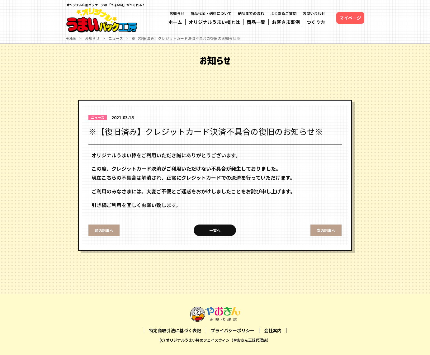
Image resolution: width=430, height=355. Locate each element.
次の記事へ (326, 230)
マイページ (350, 18)
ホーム (175, 22)
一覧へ (214, 230)
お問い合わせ (314, 13)
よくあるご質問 (283, 13)
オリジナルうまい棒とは (214, 22)
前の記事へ (104, 230)
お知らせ (176, 13)
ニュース (97, 117)
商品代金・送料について (211, 13)
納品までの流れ (251, 13)
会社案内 (272, 330)
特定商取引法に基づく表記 (175, 330)
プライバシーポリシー (232, 330)
